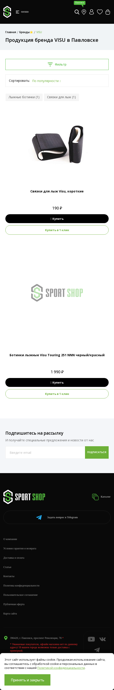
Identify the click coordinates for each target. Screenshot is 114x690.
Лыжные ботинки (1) (24, 97)
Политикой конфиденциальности (61, 668)
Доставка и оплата (13, 557)
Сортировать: (19, 80)
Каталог (101, 497)
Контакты (9, 576)
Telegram (57, 517)
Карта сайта (10, 613)
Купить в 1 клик (57, 230)
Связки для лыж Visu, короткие (57, 191)
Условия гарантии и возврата (19, 548)
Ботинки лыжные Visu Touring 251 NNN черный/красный (57, 355)
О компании (10, 539)
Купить (57, 219)
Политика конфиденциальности (21, 585)
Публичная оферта (14, 604)
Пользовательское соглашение (20, 594)
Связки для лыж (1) (61, 97)
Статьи (7, 567)
